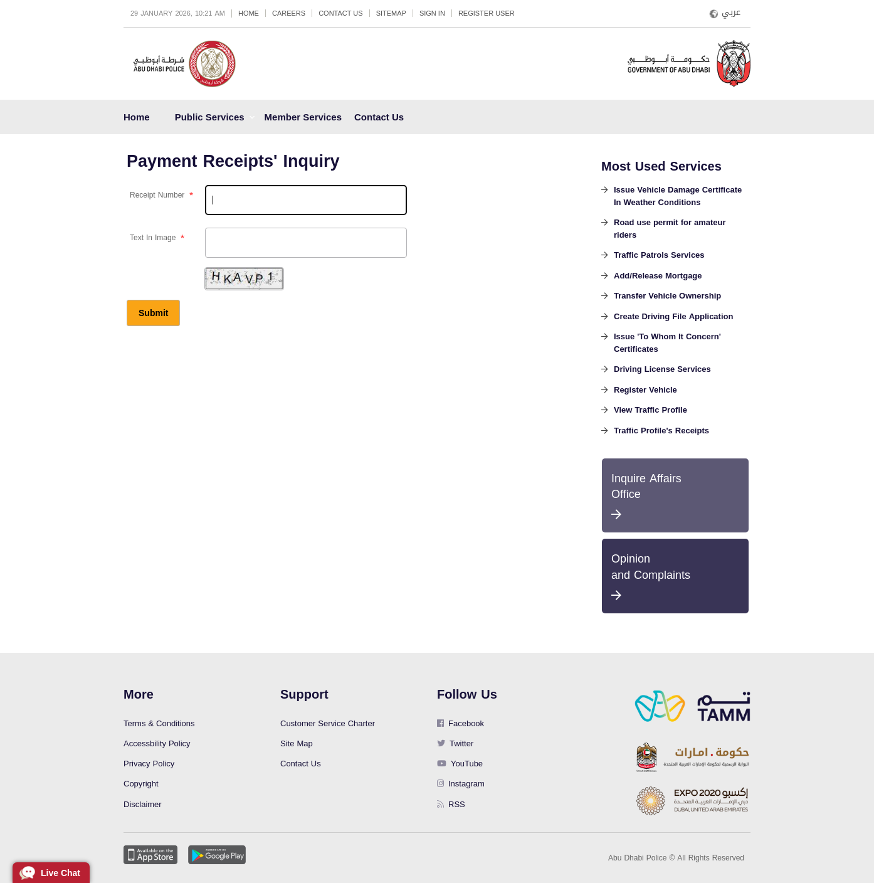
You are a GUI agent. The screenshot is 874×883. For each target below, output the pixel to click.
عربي (731, 12)
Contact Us (341, 13)
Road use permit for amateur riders (670, 229)
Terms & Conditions (159, 723)
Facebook (460, 723)
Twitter (455, 743)
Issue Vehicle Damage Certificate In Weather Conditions (678, 197)
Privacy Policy (149, 763)
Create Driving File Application (673, 317)
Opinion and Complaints (675, 574)
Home (248, 13)
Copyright (141, 783)
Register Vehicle (645, 391)
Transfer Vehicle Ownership (667, 297)
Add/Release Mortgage (658, 276)
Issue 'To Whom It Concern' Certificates (667, 343)
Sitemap (391, 13)
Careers (288, 13)
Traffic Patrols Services (659, 256)
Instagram (461, 783)
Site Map (296, 743)
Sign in (432, 13)
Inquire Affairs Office (675, 494)
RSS (451, 804)
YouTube (460, 763)
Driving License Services (662, 370)
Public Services (210, 117)
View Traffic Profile (650, 411)
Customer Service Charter (327, 723)
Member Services (303, 117)
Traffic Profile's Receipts (661, 431)
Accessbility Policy (157, 743)
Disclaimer (143, 804)
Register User (486, 13)
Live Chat (60, 873)
